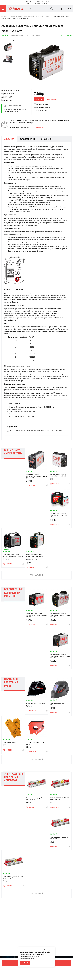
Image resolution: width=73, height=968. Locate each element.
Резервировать (40, 127)
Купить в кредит (41, 104)
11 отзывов (13, 35)
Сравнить (35, 35)
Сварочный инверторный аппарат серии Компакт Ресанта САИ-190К (60, 615)
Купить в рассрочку (42, 107)
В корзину (39, 99)
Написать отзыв (23, 35)
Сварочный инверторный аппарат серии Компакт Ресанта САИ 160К (36, 615)
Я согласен (25, 963)
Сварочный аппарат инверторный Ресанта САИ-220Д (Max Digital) (36, 476)
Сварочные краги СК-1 (10, 742)
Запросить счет (42, 111)
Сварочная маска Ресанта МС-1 (36, 703)
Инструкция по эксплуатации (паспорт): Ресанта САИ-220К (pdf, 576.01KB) (36, 430)
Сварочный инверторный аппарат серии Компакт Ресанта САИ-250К (60, 656)
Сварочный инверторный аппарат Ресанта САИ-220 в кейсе (58, 515)
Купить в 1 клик (52, 99)
